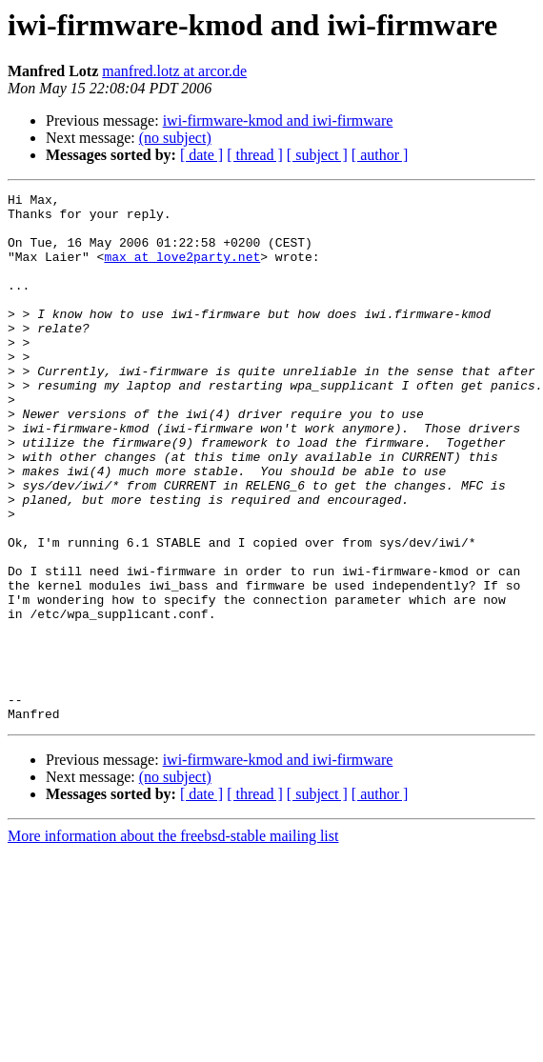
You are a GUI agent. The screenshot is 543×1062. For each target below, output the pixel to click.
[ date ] (201, 155)
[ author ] (380, 155)
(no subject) (175, 138)
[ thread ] (255, 155)
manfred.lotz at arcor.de (174, 71)
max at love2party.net (182, 270)
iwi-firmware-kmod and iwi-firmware (278, 120)
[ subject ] (317, 155)
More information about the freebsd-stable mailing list (173, 941)
